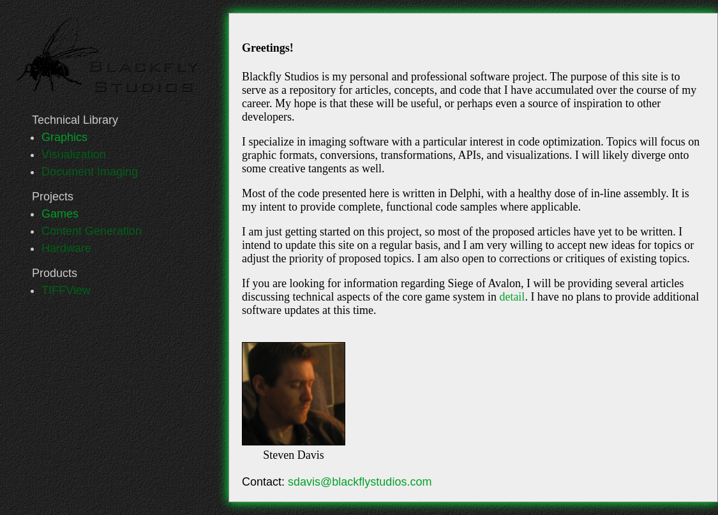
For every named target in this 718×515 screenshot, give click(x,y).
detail (512, 296)
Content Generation (91, 231)
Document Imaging (89, 171)
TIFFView (66, 290)
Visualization (73, 154)
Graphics (64, 137)
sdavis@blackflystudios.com (359, 481)
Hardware (66, 248)
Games (60, 213)
